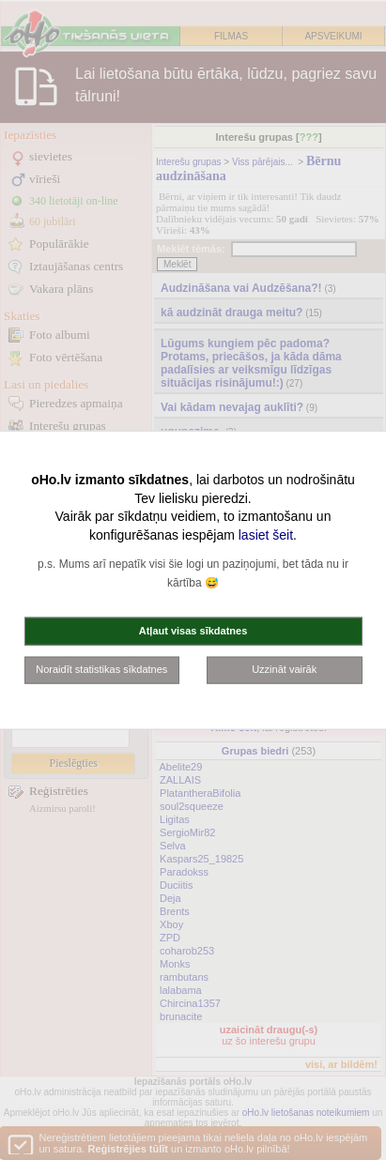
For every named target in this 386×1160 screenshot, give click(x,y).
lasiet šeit (266, 534)
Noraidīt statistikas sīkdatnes (101, 669)
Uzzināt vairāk (284, 669)
